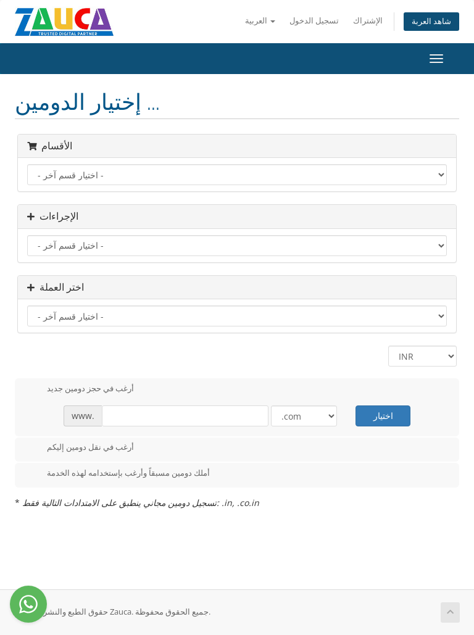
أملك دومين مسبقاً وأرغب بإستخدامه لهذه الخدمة (118, 474)
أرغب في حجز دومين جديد (80, 389)
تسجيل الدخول (314, 20)
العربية (260, 20)
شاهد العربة (431, 21)
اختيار (383, 415)
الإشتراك (368, 20)
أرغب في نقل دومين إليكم (80, 448)
